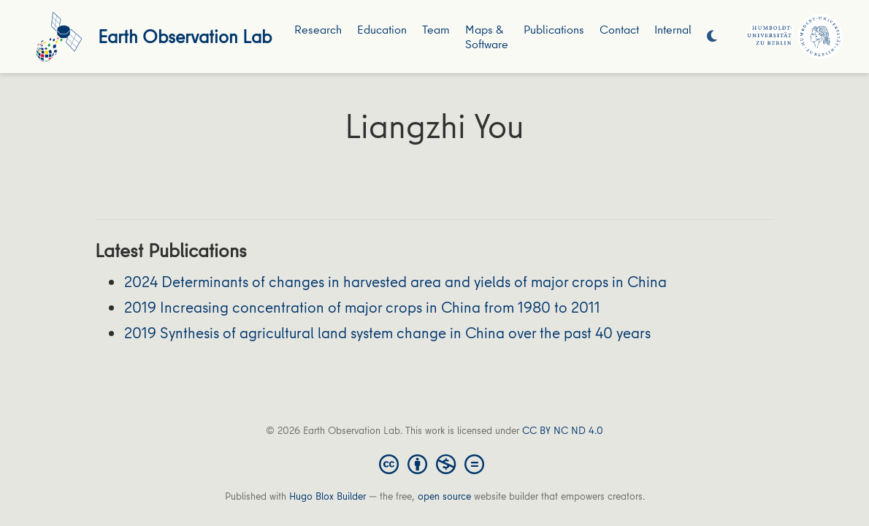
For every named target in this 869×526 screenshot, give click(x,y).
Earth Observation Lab (185, 36)
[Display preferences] (712, 36)
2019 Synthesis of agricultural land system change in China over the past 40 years (387, 332)
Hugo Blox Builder (327, 496)
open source (444, 496)
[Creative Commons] (434, 463)
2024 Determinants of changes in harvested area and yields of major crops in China (395, 281)
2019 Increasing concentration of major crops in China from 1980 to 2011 (362, 307)
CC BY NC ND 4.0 (562, 430)
